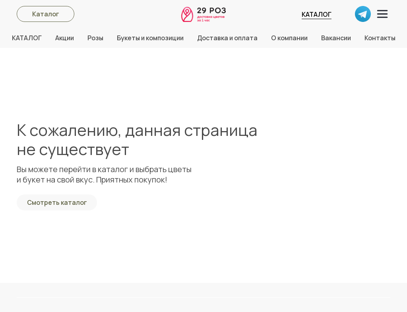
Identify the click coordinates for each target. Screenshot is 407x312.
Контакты (379, 37)
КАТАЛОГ (316, 14)
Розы (95, 37)
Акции (64, 37)
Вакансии (336, 37)
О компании (289, 37)
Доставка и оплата (227, 37)
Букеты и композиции (150, 37)
